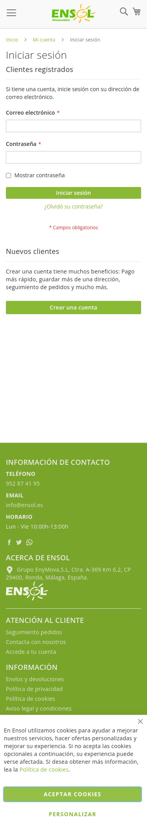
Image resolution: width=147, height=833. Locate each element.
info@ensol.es (24, 505)
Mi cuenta (44, 39)
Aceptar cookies (73, 794)
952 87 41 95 (23, 483)
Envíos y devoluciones (35, 679)
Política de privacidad (34, 689)
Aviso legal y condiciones (39, 708)
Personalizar (72, 814)
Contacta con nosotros (36, 642)
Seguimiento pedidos (34, 632)
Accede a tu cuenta (31, 651)
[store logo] (73, 13)
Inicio (12, 39)
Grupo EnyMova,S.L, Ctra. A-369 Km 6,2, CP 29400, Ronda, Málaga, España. (68, 573)
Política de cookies (30, 698)
